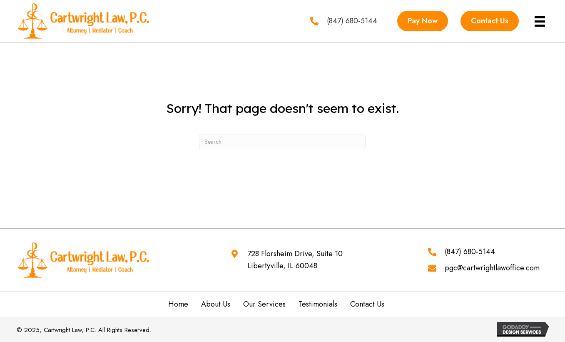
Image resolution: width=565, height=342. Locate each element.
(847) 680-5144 (470, 251)
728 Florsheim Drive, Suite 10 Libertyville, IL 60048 (295, 260)
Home (178, 304)
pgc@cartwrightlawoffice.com (492, 267)
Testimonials (318, 304)
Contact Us (367, 304)
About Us (215, 304)
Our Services (264, 304)
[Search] (282, 142)
